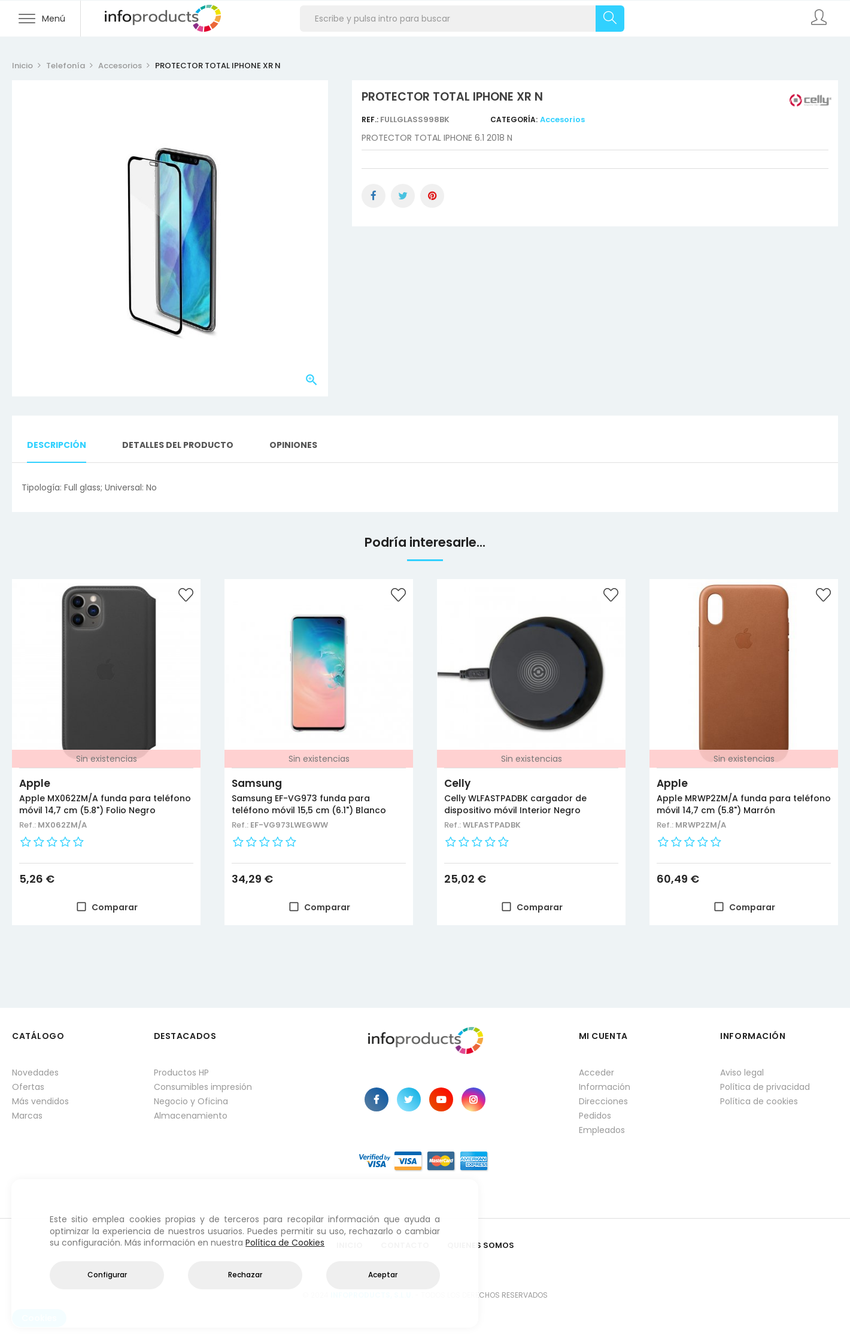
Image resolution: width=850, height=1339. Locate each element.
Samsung (257, 783)
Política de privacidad (765, 1087)
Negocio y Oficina (191, 1101)
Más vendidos (40, 1101)
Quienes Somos (480, 1245)
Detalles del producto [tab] (177, 445)
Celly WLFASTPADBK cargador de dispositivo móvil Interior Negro (515, 804)
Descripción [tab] (56, 445)
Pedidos (595, 1116)
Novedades (35, 1073)
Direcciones (603, 1101)
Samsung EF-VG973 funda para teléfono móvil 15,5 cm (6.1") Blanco (309, 804)
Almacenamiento (190, 1116)
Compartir (373, 196)
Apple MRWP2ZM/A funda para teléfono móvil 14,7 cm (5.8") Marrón (744, 804)
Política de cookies (759, 1101)
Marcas (27, 1116)
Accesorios (562, 119)
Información (604, 1087)
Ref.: (371, 119)
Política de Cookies (284, 1243)
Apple (34, 783)
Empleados (602, 1130)
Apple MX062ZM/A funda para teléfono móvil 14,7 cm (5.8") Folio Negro (105, 804)
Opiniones (293, 445)
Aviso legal (742, 1073)
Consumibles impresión (203, 1087)
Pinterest (432, 196)
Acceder (596, 1073)
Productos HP (181, 1073)
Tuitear (403, 196)
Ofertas (28, 1087)
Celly (457, 783)
